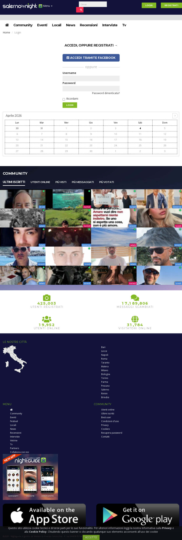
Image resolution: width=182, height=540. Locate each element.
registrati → (106, 45)
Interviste (109, 25)
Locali (56, 25)
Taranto (105, 362)
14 (41, 139)
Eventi (42, 25)
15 (66, 139)
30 (17, 128)
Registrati (171, 5)
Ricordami (72, 98)
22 (66, 145)
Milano (104, 370)
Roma (104, 358)
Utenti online (40, 182)
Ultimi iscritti (14, 182)
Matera (105, 366)
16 (91, 139)
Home (6, 32)
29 (66, 151)
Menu (45, 7)
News (70, 25)
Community (22, 25)
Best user (106, 417)
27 (17, 151)
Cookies (105, 428)
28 (41, 151)
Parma (104, 381)
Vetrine (13, 440)
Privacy (105, 425)
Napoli (104, 354)
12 (165, 134)
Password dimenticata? (106, 93)
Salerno (105, 389)
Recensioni (89, 25)
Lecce (104, 351)
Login (149, 5)
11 (140, 134)
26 (165, 145)
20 (17, 145)
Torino (104, 378)
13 (17, 139)
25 (140, 145)
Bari (103, 347)
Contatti (105, 436)
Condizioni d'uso (110, 421)
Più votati (106, 182)
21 (41, 145)
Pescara (105, 385)
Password (69, 83)
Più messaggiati (83, 182)
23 (91, 145)
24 (115, 145)
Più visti (60, 182)
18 (140, 139)
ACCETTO (91, 537)
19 (165, 139)
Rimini (104, 393)
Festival (14, 421)
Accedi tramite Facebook (91, 58)
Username (69, 73)
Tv (124, 25)
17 (115, 139)
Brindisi (105, 397)
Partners (14, 448)
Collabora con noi (19, 452)
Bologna (105, 374)
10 (115, 134)
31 (41, 128)
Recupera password (111, 432)
